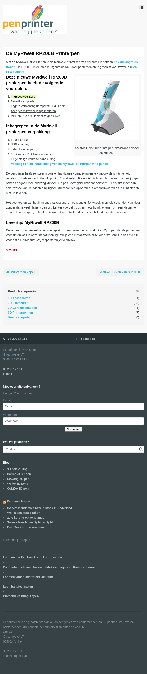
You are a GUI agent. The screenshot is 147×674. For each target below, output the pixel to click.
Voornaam (10, 414)
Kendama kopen (18, 501)
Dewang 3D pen (18, 479)
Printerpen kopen (23, 272)
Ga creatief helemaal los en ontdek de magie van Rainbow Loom (49, 567)
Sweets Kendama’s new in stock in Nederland (39, 508)
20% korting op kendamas (25, 517)
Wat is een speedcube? (23, 512)
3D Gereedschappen (22, 308)
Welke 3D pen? (17, 483)
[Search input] (71, 449)
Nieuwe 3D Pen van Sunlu (117, 272)
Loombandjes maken (18, 586)
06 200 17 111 (17, 339)
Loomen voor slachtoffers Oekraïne (28, 577)
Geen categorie (19, 317)
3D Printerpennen (20, 312)
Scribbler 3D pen (19, 474)
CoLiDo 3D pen (18, 488)
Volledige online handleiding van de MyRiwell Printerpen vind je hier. (60, 164)
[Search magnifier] (141, 449)
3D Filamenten (18, 303)
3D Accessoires (19, 298)
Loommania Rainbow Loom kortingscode (32, 557)
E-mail (7, 374)
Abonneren (73, 429)
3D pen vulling (17, 469)
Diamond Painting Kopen (21, 596)
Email (7, 400)
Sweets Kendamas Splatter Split (30, 522)
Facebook (88, 339)
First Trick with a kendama (26, 527)
